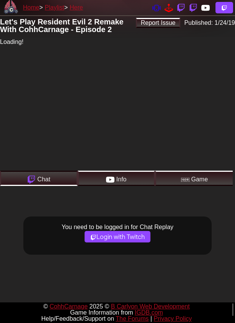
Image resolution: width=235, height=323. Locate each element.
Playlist (54, 7)
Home (31, 7)
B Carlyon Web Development (150, 306)
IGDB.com (149, 312)
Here (76, 7)
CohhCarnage (68, 306)
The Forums (132, 318)
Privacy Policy (173, 318)
